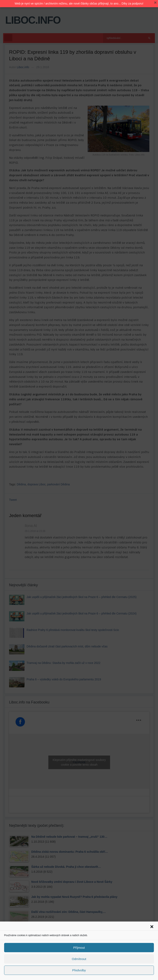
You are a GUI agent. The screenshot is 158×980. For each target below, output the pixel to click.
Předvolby (79, 970)
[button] (152, 927)
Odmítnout (79, 959)
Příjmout (79, 947)
